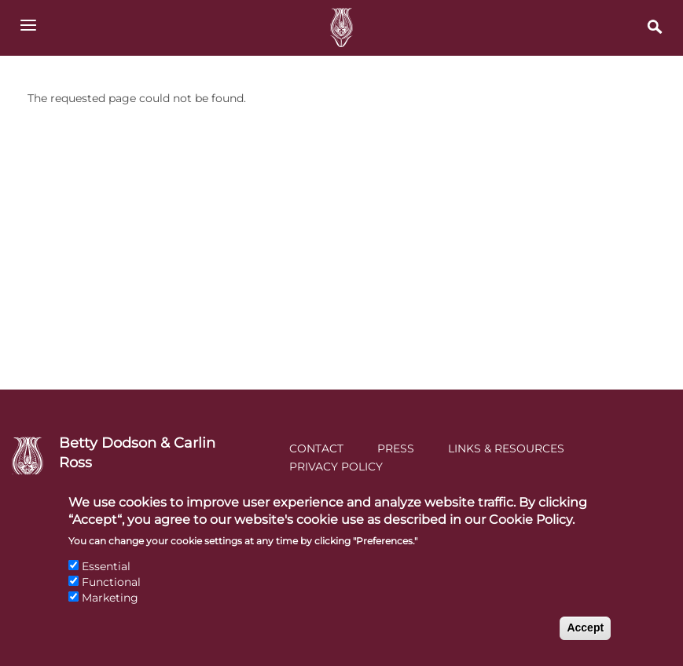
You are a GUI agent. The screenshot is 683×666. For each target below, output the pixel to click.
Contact (316, 448)
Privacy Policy (336, 466)
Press (395, 448)
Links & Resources (506, 448)
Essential (106, 581)
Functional (111, 596)
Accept (585, 642)
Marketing (110, 612)
